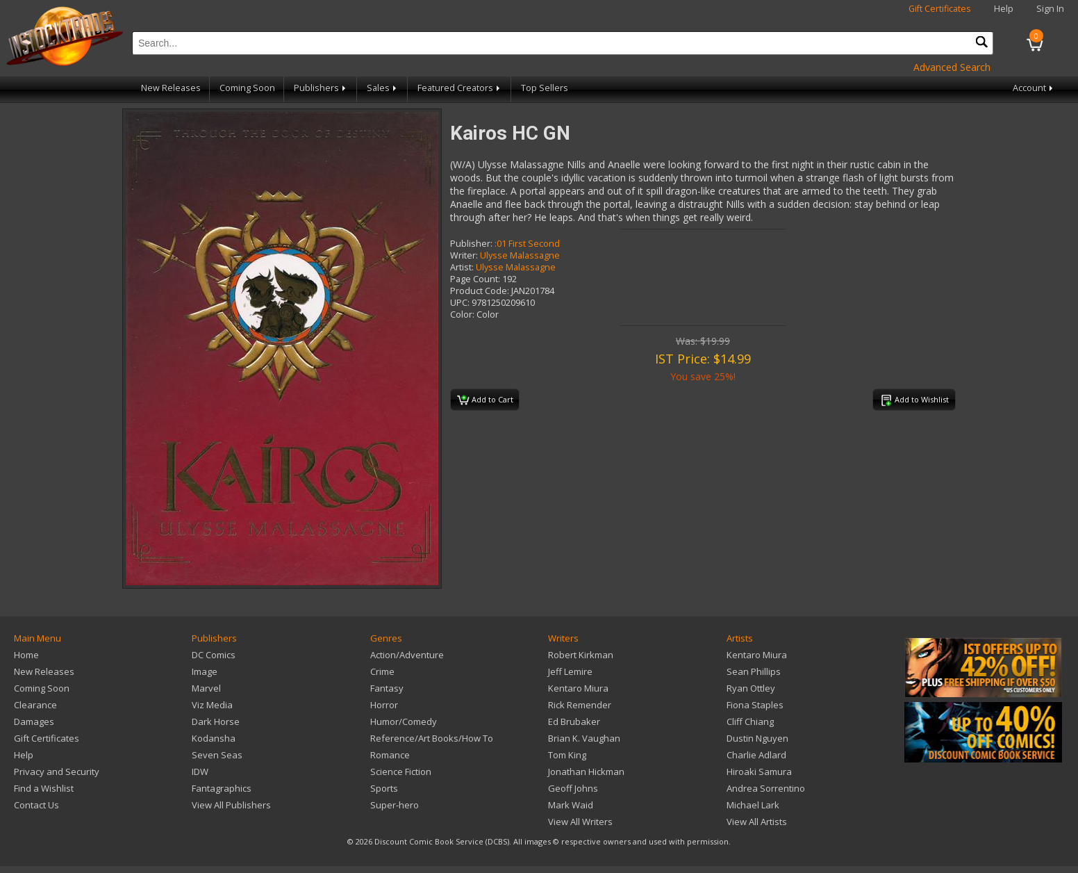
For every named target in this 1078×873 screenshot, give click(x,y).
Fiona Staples (755, 705)
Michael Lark (753, 805)
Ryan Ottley (751, 688)
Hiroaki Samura (759, 771)
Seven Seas (217, 755)
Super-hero (394, 805)
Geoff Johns (573, 788)
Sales (383, 88)
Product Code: (479, 291)
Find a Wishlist (44, 788)
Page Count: (475, 279)
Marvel (206, 688)
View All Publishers (231, 805)
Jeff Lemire (570, 671)
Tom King (567, 755)
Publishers (321, 88)
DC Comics (213, 654)
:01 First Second (527, 244)
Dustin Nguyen (757, 738)
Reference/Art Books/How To (431, 738)
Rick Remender (579, 705)
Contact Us (36, 805)
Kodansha (213, 738)
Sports (384, 788)
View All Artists (757, 821)
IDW (200, 771)
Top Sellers (544, 88)
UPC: (460, 303)
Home (26, 654)
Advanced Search (951, 67)
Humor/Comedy (403, 721)
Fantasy (387, 688)
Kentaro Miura (578, 688)
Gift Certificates (940, 9)
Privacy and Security (56, 771)
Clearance (35, 705)
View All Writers (580, 821)
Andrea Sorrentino (766, 788)
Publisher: (471, 244)
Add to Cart (485, 400)
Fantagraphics (221, 788)
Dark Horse (216, 721)
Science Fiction (400, 771)
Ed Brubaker (574, 721)
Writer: (464, 255)
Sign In (1050, 9)
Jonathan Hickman (586, 771)
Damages (34, 721)
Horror (384, 705)
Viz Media (212, 705)
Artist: (462, 267)
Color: (462, 314)
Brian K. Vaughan (584, 738)
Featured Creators (459, 88)
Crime (382, 671)
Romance (390, 755)
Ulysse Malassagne (520, 255)
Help (1003, 9)
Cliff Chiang (750, 721)
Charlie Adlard (756, 755)
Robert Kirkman (580, 654)
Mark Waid (570, 805)
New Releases (171, 88)
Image (204, 671)
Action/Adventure (407, 654)
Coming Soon (247, 88)
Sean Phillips (754, 671)
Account (1034, 88)
